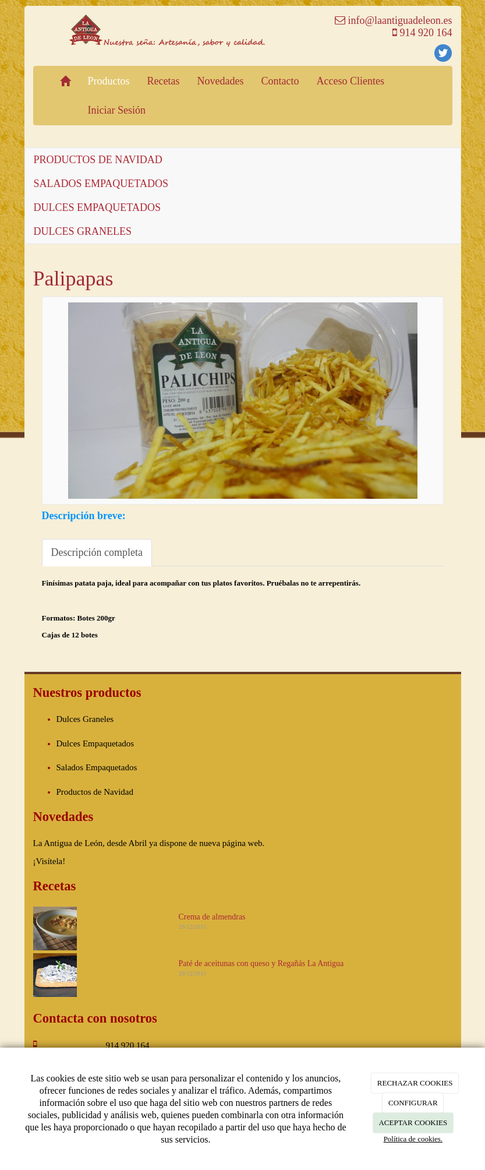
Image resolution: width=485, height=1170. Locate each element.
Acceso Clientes (350, 81)
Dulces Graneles (85, 719)
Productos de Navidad (94, 792)
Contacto (280, 81)
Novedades (220, 81)
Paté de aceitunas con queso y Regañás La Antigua (261, 963)
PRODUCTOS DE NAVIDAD (98, 159)
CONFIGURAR (413, 1102)
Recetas (163, 81)
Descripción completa (97, 552)
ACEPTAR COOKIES (412, 1122)
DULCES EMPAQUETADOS (97, 207)
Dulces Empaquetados (95, 743)
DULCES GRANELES (83, 231)
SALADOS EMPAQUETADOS (101, 183)
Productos (109, 81)
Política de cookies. (413, 1138)
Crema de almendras (212, 916)
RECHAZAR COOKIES (415, 1083)
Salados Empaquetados (96, 767)
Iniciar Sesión (117, 110)
